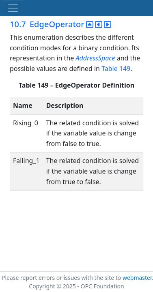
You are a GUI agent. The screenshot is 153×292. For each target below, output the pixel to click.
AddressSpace (95, 58)
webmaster (137, 277)
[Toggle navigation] (13, 8)
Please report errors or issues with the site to (62, 277)
